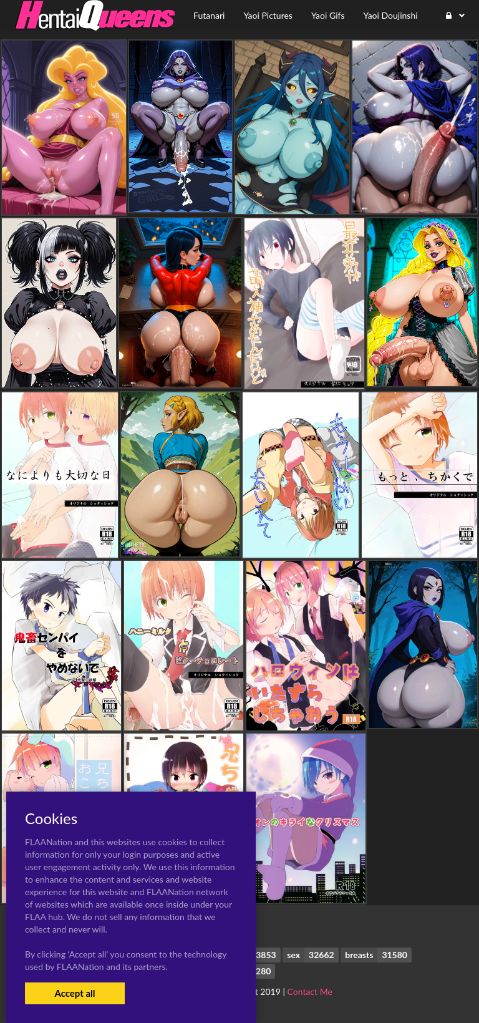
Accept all (74, 993)
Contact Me (310, 991)
